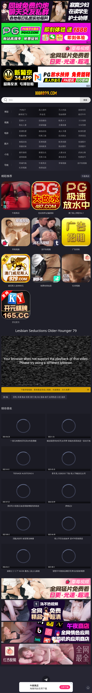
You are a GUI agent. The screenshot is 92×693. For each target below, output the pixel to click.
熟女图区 (62, 146)
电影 (6, 133)
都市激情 (23, 152)
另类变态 (82, 135)
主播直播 (62, 125)
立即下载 (65, 687)
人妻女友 (62, 152)
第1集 (5, 397)
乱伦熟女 (62, 135)
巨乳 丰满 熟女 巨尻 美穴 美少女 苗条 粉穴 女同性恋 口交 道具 (39, 397)
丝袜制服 (42, 125)
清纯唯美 (42, 146)
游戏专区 (82, 110)
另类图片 (82, 146)
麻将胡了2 (23, 114)
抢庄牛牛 (82, 114)
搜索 (85, 100)
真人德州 (42, 110)
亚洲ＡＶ (23, 120)
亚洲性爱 (23, 131)
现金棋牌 (62, 114)
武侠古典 (82, 152)
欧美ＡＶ (62, 120)
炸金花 (42, 114)
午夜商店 (42, 163)
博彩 (6, 111)
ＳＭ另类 (82, 125)
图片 (6, 143)
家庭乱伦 (42, 152)
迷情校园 (23, 157)
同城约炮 (23, 163)
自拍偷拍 (42, 120)
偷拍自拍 (42, 131)
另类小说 (42, 157)
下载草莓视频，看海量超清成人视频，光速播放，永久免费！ (55, 389)
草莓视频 (62, 163)
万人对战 (62, 110)
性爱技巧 (82, 157)
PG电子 (23, 110)
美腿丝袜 (23, 146)
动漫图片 (82, 141)
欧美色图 (62, 141)
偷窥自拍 (23, 141)
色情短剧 (42, 167)
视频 (6, 122)
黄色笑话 (62, 157)
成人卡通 (62, 131)
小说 (6, 154)
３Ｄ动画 (82, 120)
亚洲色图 (42, 141)
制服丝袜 (23, 135)
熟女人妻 (23, 125)
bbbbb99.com (46, 93)
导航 (6, 164)
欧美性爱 (82, 131)
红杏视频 (23, 167)
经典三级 (42, 135)
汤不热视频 (82, 163)
